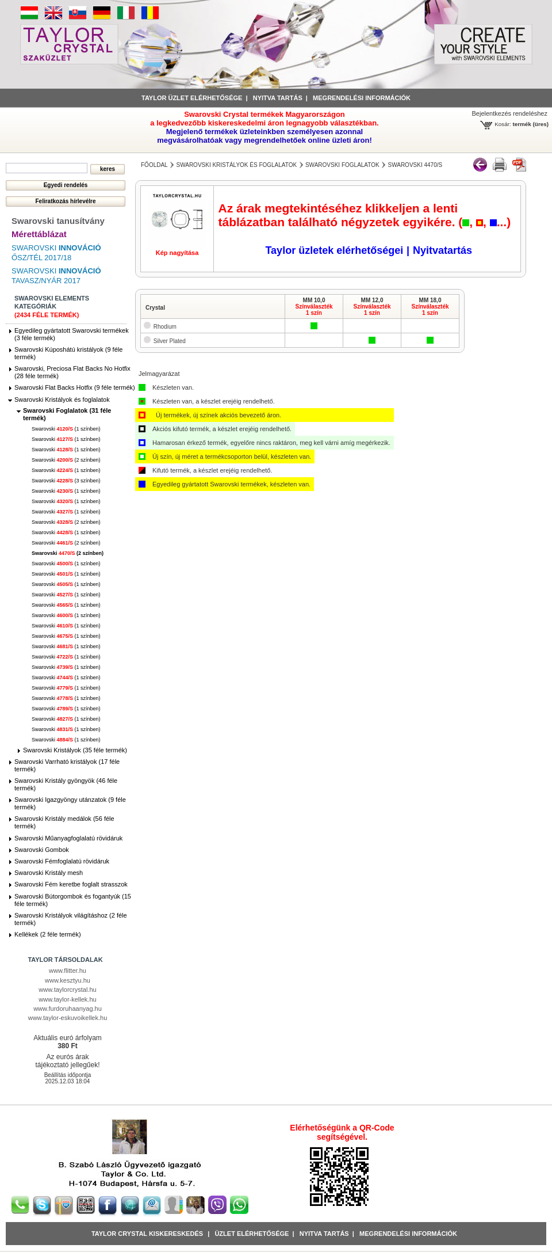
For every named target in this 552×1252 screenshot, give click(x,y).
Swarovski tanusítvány (58, 221)
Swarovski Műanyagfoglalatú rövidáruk (68, 838)
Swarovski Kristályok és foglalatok (62, 399)
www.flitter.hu (67, 970)
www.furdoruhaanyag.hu (67, 1008)
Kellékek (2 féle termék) (47, 934)
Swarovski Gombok (41, 849)
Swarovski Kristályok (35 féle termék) (75, 750)
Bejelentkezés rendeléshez (509, 113)
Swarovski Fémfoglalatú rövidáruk (61, 861)
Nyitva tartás (277, 97)
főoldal (154, 165)
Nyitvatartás (442, 250)
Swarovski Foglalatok (342, 165)
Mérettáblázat (39, 234)
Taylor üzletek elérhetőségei (334, 250)
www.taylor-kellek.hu (67, 999)
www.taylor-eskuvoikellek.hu (68, 1017)
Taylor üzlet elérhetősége (191, 97)
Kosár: (502, 124)
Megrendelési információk (362, 97)
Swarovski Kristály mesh (48, 872)
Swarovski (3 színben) (66, 481)
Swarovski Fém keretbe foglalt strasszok (71, 884)
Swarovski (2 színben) (66, 460)
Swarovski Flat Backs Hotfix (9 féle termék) (74, 387)
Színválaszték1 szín (313, 309)
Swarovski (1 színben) (66, 429)
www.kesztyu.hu (67, 980)
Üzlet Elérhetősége (251, 1233)
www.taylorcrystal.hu (67, 989)
